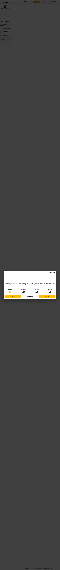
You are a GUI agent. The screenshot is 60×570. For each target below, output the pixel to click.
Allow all (47, 296)
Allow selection (30, 296)
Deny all (13, 296)
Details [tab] (30, 275)
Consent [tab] (12, 275)
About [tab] (47, 275)
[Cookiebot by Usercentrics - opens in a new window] (50, 272)
